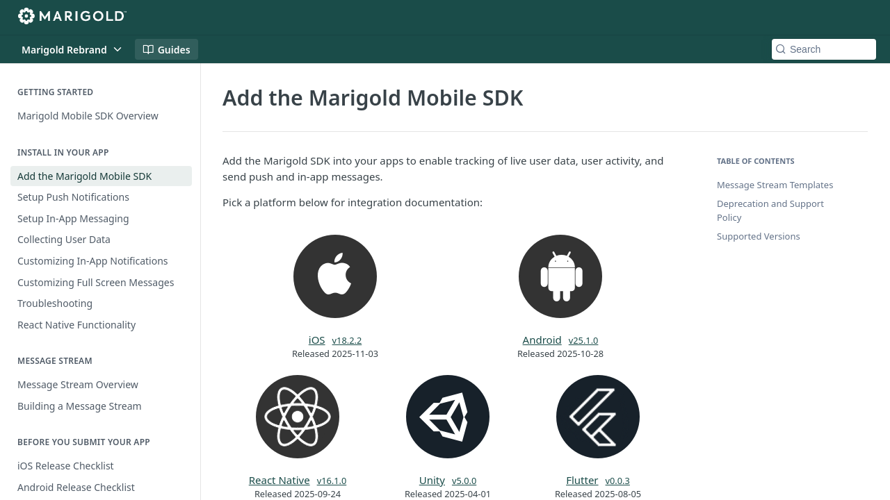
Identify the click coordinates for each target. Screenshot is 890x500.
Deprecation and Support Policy (770, 210)
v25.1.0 (584, 340)
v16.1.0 (332, 480)
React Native (279, 480)
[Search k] (824, 49)
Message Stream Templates (775, 184)
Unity (432, 480)
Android (542, 340)
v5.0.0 (464, 480)
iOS (317, 340)
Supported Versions (758, 236)
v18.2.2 (347, 340)
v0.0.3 (618, 480)
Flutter (582, 480)
